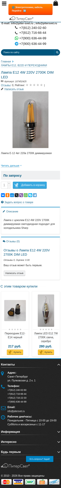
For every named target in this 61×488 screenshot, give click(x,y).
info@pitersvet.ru (16, 411)
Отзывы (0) (11, 241)
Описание (10, 211)
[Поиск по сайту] (21, 52)
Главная (6, 61)
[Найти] (57, 52)
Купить (14, 352)
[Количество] (4, 185)
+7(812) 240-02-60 (30, 27)
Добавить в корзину (29, 185)
